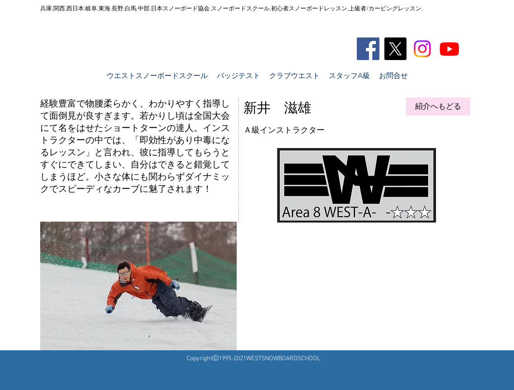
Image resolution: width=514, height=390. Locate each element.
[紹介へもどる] (438, 107)
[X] (395, 48)
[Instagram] (422, 48)
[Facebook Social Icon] (368, 48)
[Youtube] (449, 48)
